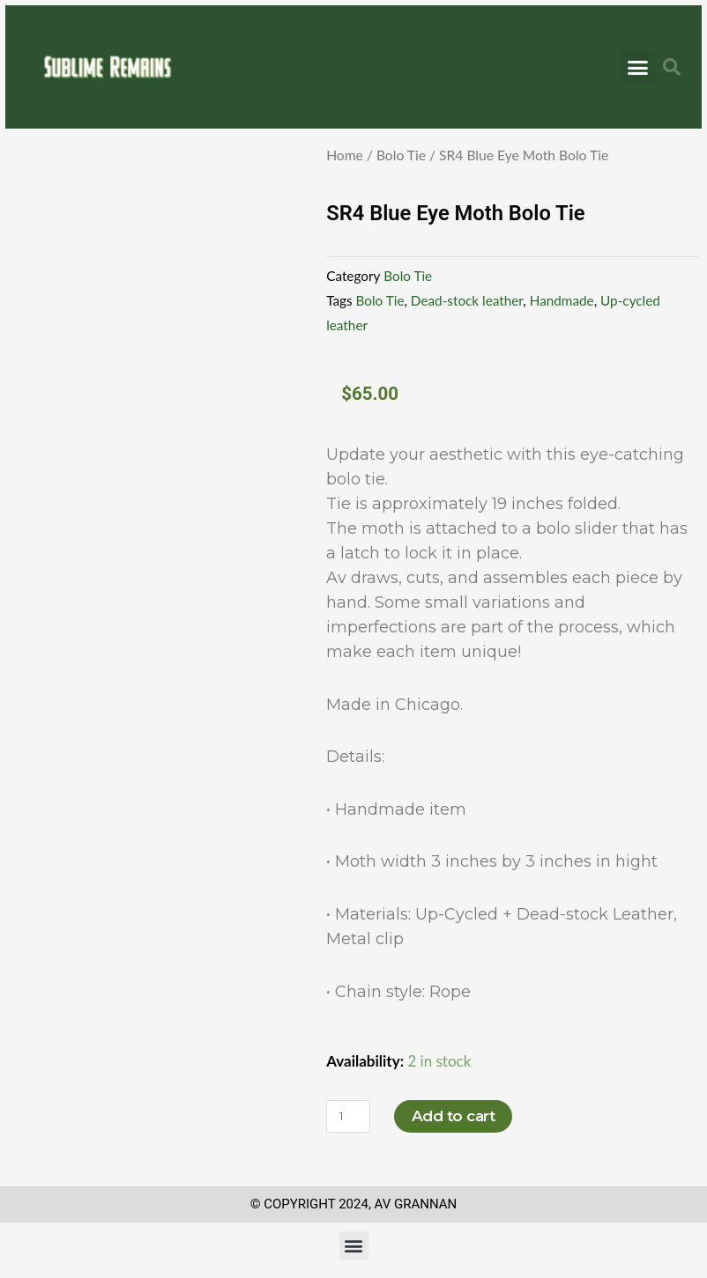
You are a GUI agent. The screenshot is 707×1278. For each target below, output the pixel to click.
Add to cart (453, 1116)
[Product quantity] (348, 1116)
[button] (637, 67)
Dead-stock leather (467, 300)
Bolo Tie (401, 155)
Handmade (562, 300)
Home (344, 155)
